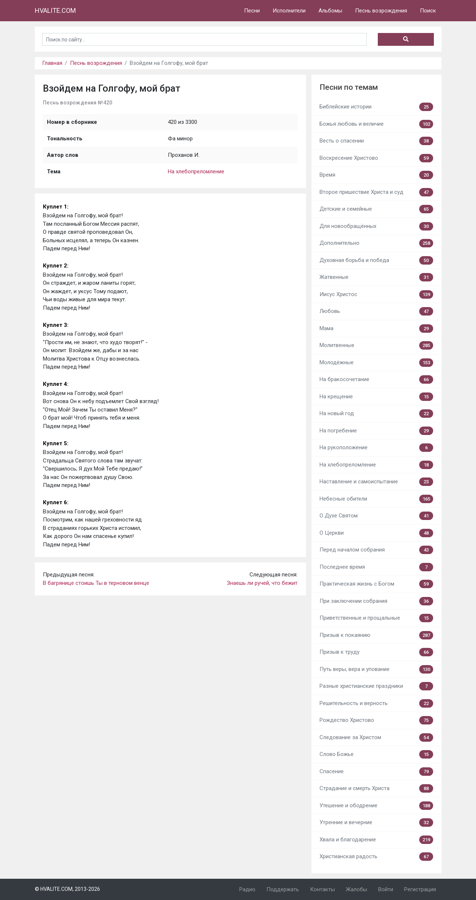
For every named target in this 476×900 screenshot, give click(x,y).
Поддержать (282, 889)
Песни (252, 10)
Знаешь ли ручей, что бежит (262, 583)
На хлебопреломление (196, 171)
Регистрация (420, 889)
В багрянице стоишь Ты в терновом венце (96, 583)
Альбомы (330, 10)
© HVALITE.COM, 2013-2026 (67, 889)
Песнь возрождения (381, 10)
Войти (385, 889)
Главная (52, 63)
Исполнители (289, 10)
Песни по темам (349, 87)
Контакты (322, 889)
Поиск (428, 10)
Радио (247, 889)
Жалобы (356, 889)
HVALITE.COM (55, 10)
